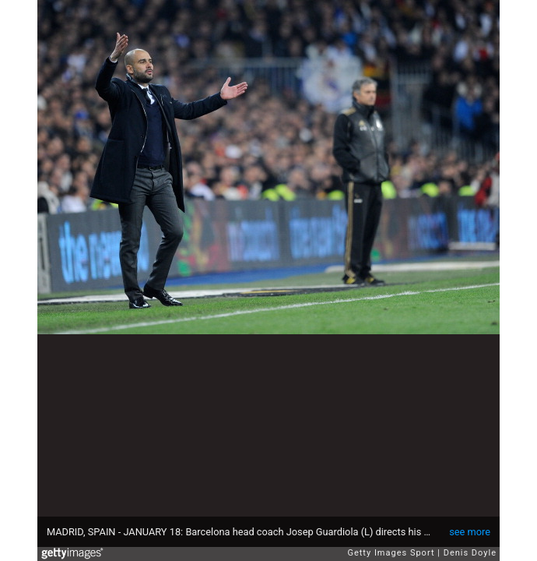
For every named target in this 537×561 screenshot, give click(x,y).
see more (469, 532)
